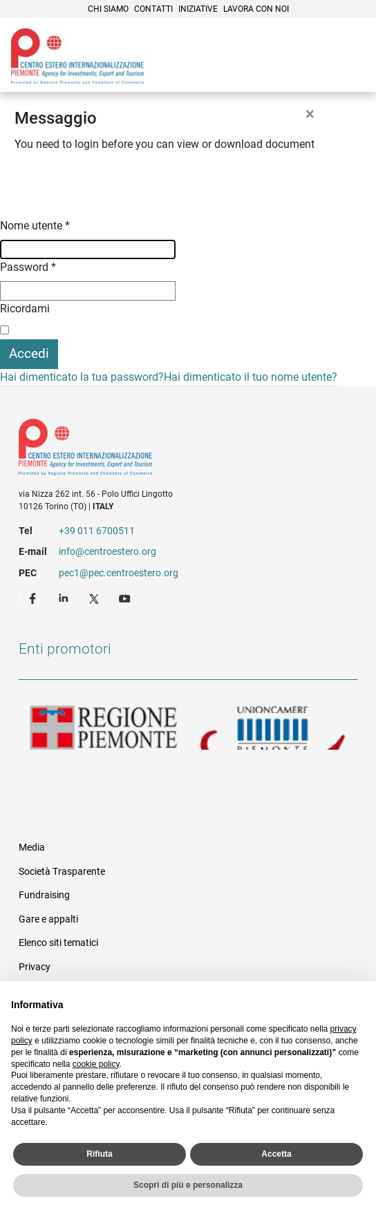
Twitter (95, 598)
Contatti (153, 9)
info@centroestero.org (107, 551)
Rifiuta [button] (99, 1154)
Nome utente (35, 225)
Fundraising (44, 894)
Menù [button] (348, 57)
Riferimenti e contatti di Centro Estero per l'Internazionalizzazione (171, 450)
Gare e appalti (48, 919)
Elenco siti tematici (58, 942)
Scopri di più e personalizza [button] (188, 1185)
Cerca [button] (318, 57)
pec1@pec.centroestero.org (118, 572)
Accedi (29, 353)
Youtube (126, 598)
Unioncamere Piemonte (272, 728)
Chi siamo (108, 9)
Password (28, 267)
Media (32, 847)
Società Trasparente (62, 871)
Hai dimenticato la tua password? (82, 377)
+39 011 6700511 (97, 530)
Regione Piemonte (103, 728)
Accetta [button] (276, 1154)
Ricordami (25, 308)
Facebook (34, 598)
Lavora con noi (256, 9)
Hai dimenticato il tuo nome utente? (250, 377)
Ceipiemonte (77, 56)
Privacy (34, 966)
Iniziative (198, 9)
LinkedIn (65, 598)
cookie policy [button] (96, 1064)
